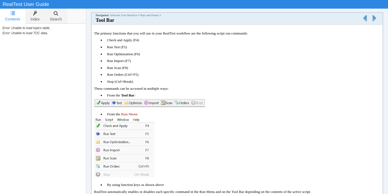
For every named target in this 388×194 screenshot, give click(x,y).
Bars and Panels (149, 15)
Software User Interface (123, 15)
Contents (12, 16)
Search (56, 16)
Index (35, 16)
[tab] (12, 16)
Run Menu (129, 114)
